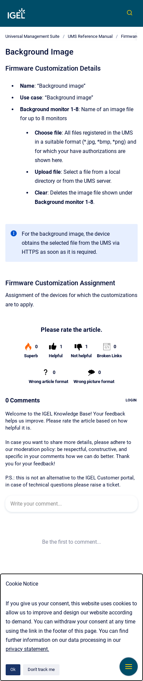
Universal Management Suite (32, 36)
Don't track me (41, 669)
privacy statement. (27, 649)
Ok (13, 669)
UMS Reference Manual (90, 36)
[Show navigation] (129, 667)
